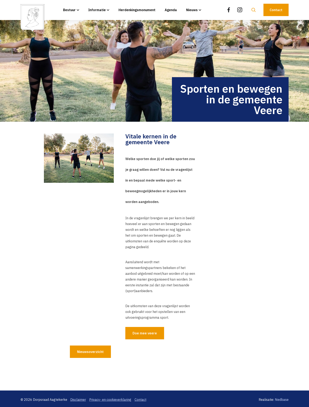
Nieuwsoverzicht (90, 352)
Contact (276, 10)
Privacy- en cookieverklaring (110, 400)
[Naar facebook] (228, 9)
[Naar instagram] (239, 9)
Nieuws (192, 10)
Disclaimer (78, 400)
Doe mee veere (145, 333)
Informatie (97, 10)
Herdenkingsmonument (137, 10)
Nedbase (282, 400)
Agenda (171, 10)
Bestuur (69, 10)
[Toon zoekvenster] (253, 10)
